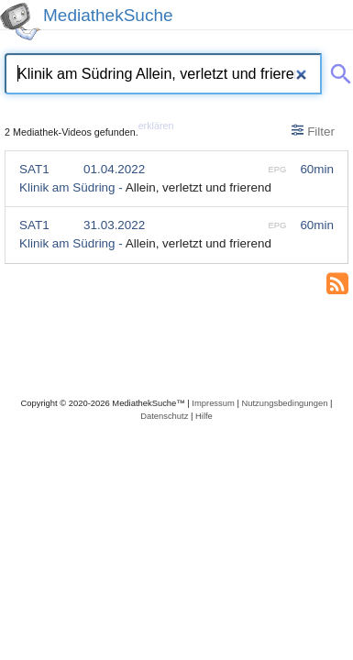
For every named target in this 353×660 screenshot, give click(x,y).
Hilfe (204, 416)
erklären (156, 125)
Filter (313, 131)
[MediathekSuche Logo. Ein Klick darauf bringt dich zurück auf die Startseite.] (20, 21)
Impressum (213, 403)
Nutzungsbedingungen (284, 403)
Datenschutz (164, 416)
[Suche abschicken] (337, 71)
